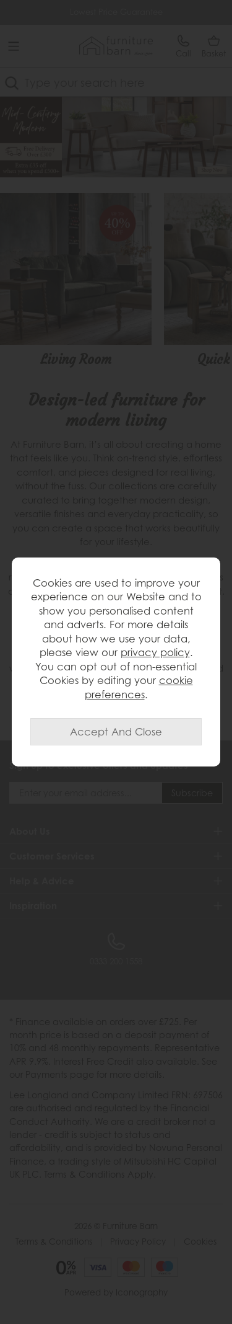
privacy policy (155, 652)
